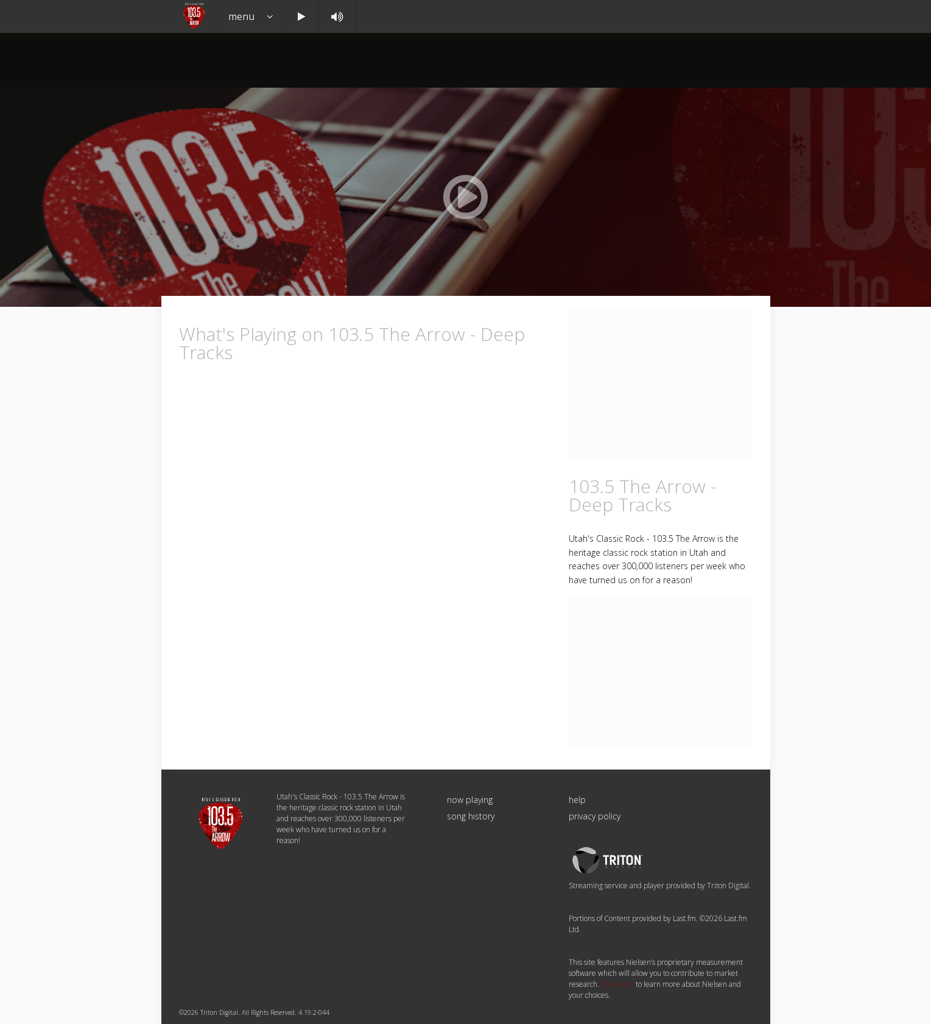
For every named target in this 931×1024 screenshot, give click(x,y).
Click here (617, 984)
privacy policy (594, 816)
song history (470, 816)
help (577, 799)
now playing (470, 799)
